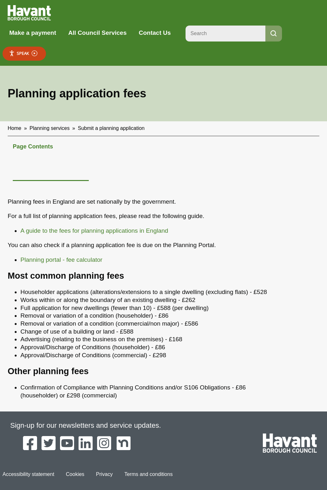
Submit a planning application (111, 128)
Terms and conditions (148, 474)
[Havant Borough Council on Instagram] (104, 444)
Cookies (75, 474)
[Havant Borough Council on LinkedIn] (86, 444)
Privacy (104, 474)
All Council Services (97, 32)
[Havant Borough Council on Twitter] (49, 444)
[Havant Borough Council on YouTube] (67, 444)
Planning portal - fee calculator (61, 259)
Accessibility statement (28, 474)
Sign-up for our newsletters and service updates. (85, 425)
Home (14, 128)
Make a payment (32, 32)
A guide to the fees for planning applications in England (94, 230)
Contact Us (155, 32)
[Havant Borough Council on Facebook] (30, 444)
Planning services (50, 128)
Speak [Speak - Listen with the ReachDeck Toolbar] (23, 53)
